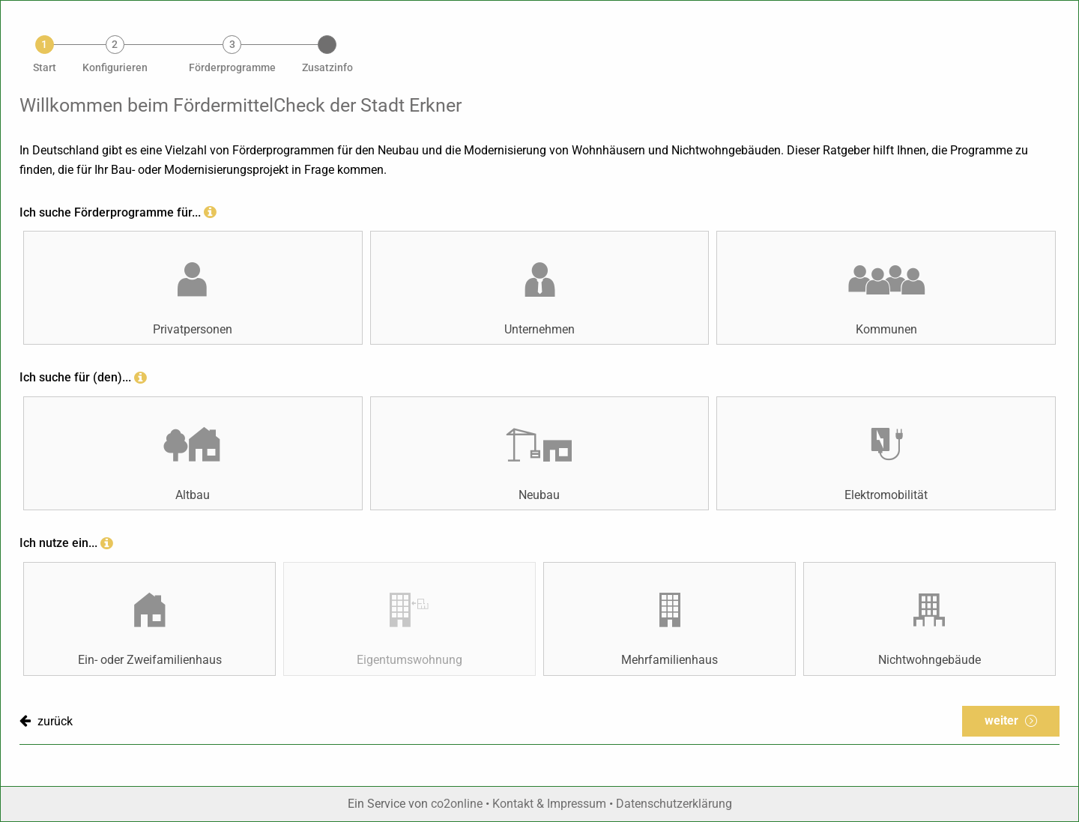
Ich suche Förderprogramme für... (110, 212)
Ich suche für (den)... (75, 377)
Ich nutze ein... (58, 543)
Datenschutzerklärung (674, 804)
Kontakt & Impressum (549, 804)
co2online (458, 804)
